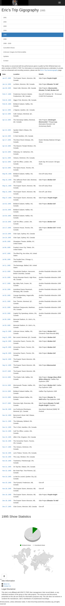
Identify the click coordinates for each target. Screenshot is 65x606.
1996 (5, 39)
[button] (4, 576)
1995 (5, 35)
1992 (5, 22)
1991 (5, 17)
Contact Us (7, 586)
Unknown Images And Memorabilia (14, 52)
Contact (5, 60)
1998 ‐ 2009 (7, 43)
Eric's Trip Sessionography (49, 70)
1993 (5, 26)
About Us (6, 584)
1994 (5, 30)
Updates (6, 56)
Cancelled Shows (9, 48)
